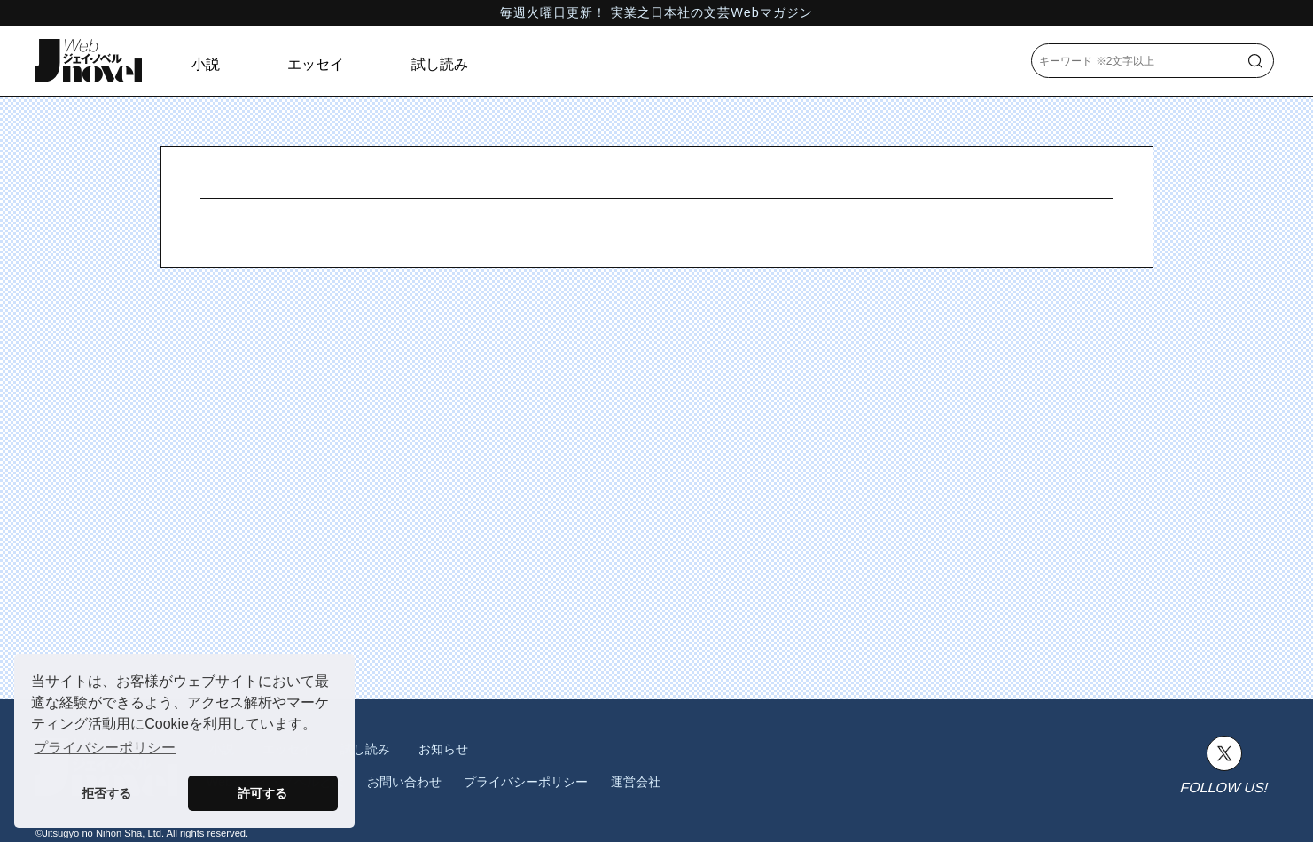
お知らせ (443, 749)
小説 (205, 64)
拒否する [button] (106, 793)
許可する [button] (262, 793)
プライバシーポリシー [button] (105, 747)
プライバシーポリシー (526, 782)
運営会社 (635, 782)
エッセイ (315, 64)
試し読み (439, 64)
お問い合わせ (404, 782)
